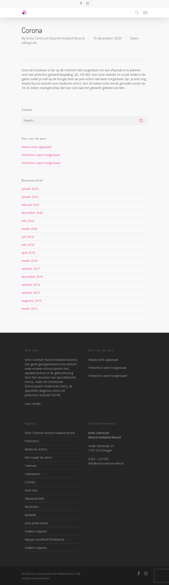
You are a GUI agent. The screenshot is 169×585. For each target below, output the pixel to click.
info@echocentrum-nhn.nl (105, 463)
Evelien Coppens (36, 531)
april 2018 (28, 253)
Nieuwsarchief (34, 498)
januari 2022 (30, 197)
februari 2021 (31, 205)
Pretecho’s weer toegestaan (41, 155)
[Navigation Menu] (145, 12)
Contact (30, 482)
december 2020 (32, 213)
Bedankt (30, 515)
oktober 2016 (31, 285)
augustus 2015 (32, 301)
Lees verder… (34, 404)
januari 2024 (30, 189)
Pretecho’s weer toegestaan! (41, 163)
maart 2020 (29, 229)
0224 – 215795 (98, 459)
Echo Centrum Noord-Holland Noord (55, 38)
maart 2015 (29, 309)
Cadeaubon (32, 474)
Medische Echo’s (36, 449)
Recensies (31, 507)
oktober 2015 (31, 293)
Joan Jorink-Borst (36, 523)
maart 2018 (29, 261)
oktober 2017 (31, 269)
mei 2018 (28, 245)
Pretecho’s (32, 441)
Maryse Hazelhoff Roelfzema (44, 539)
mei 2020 (28, 221)
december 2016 (32, 277)
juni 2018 (28, 237)
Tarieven (31, 466)
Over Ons (31, 490)
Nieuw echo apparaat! (36, 147)
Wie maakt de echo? (38, 457)
